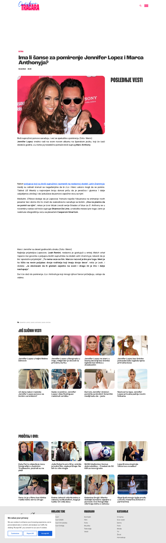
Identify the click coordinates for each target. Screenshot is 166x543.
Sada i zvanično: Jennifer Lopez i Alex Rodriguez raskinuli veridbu (63, 394)
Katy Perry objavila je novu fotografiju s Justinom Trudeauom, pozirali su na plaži (31, 467)
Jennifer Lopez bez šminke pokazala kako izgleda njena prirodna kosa (131, 361)
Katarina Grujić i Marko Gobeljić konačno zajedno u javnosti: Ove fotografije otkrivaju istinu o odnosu (97, 501)
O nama (120, 517)
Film (85, 520)
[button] (140, 5)
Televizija (87, 529)
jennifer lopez (24, 322)
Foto (86, 523)
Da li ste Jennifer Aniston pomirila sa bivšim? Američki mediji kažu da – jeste (98, 394)
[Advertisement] (83, 31)
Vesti (86, 532)
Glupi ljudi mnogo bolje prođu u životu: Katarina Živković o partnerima (131, 500)
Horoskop (121, 538)
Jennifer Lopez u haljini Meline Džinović (33, 360)
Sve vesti (121, 520)
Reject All (30, 533)
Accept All (45, 533)
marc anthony (36, 322)
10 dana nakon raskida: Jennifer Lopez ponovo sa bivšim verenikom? (31, 394)
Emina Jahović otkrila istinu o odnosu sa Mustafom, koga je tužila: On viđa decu (65, 500)
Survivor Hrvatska (59, 523)
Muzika (87, 526)
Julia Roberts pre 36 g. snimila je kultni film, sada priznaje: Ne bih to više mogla (66, 466)
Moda (119, 529)
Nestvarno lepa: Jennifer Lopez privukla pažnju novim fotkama (131, 394)
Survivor (55, 517)
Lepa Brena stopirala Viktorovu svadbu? (127, 465)
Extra (119, 523)
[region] (30, 526)
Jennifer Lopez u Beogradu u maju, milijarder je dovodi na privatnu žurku (65, 361)
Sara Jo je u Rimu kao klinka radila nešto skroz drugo (32, 499)
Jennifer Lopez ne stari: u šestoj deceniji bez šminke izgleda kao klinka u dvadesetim (97, 362)
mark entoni (46, 322)
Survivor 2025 (57, 520)
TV (118, 532)
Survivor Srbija (57, 526)
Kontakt (87, 517)
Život (119, 535)
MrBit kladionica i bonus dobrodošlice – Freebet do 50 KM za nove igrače (99, 466)
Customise (15, 533)
